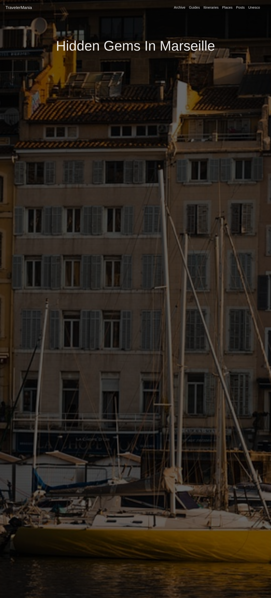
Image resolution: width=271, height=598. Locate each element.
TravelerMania (19, 7)
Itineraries (211, 7)
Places (227, 7)
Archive (179, 7)
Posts (240, 7)
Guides (194, 7)
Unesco (254, 7)
